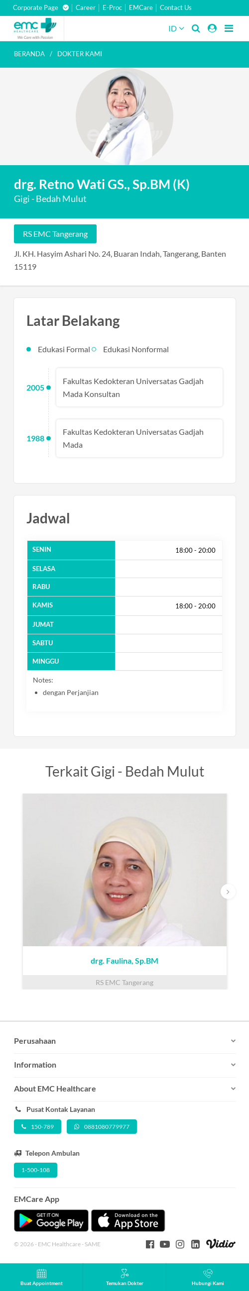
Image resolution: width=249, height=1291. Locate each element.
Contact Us (176, 7)
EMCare (141, 7)
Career (86, 7)
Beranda (29, 54)
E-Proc (112, 7)
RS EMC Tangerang (55, 233)
